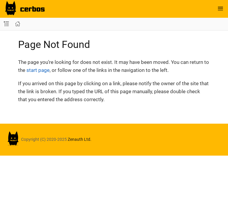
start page (38, 70)
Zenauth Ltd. (79, 139)
